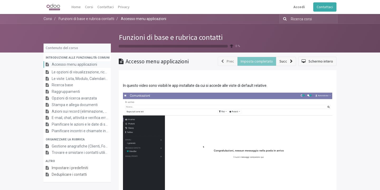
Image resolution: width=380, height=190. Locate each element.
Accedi (299, 6)
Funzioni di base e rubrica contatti (171, 37)
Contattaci (325, 6)
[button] (77, 58)
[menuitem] (76, 7)
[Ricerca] (284, 18)
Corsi (48, 19)
